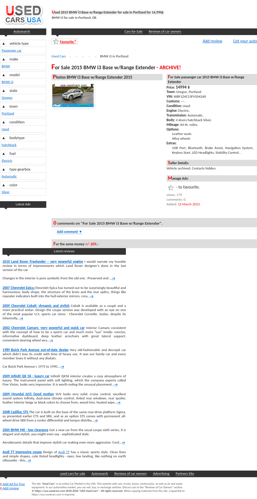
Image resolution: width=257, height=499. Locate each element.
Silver (6, 192)
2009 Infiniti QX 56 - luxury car (25, 376)
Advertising (161, 473)
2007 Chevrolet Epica (18, 288)
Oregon (7, 97)
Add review (212, 40)
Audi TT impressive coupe (22, 452)
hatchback (9, 145)
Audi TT (64, 452)
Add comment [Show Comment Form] (69, 232)
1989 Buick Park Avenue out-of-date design (35, 350)
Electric (7, 160)
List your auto (245, 40)
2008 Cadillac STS (15, 412)
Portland (8, 113)
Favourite (68, 41)
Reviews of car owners (165, 31)
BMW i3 (7, 82)
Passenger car (11, 50)
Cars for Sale (133, 31)
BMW (6, 66)
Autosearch (21, 31)
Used (5, 129)
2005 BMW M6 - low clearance (25, 430)
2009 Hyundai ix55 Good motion (28, 394)
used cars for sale (72, 473)
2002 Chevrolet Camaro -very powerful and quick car (43, 328)
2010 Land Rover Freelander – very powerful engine (42, 261)
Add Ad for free (12, 484)
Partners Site (185, 473)
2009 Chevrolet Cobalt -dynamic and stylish (35, 306)
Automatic (9, 176)
